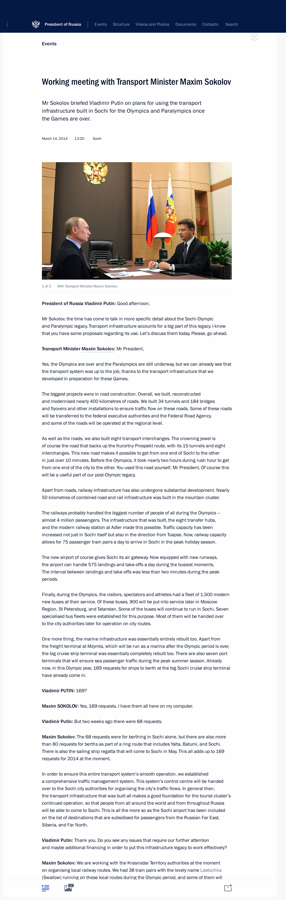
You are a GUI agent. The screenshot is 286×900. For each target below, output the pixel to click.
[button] (9, 8)
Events (49, 44)
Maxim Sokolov (98, 349)
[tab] (45, 888)
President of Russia (63, 8)
